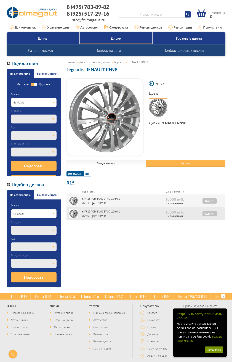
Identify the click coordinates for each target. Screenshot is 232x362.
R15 (87, 173)
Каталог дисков (40, 50)
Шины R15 (66, 296)
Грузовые (44, 84)
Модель (16, 110)
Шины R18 (138, 296)
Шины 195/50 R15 (191, 296)
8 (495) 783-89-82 (88, 7)
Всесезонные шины (22, 313)
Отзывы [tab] (186, 163)
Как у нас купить (157, 348)
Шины (43, 38)
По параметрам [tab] (47, 73)
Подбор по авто (108, 50)
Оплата (151, 327)
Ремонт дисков (148, 27)
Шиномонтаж (23, 27)
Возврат (152, 313)
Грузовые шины (189, 38)
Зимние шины (19, 327)
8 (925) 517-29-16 (88, 13)
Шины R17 (114, 296)
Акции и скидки (157, 355)
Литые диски (62, 327)
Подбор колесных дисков (183, 50)
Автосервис (86, 27)
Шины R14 (42, 296)
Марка (15, 94)
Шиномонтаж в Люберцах (109, 313)
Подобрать (33, 165)
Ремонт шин (180, 27)
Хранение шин (55, 27)
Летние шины (19, 320)
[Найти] (188, 14)
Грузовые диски (63, 313)
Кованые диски (63, 334)
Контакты (153, 341)
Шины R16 (90, 296)
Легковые (23, 84)
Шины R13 (19, 296)
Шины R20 (161, 296)
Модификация (19, 144)
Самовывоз (154, 320)
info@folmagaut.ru (88, 20)
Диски (116, 38)
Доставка (152, 334)
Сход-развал (116, 27)
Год (13, 127)
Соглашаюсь (214, 349)
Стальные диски (64, 320)
